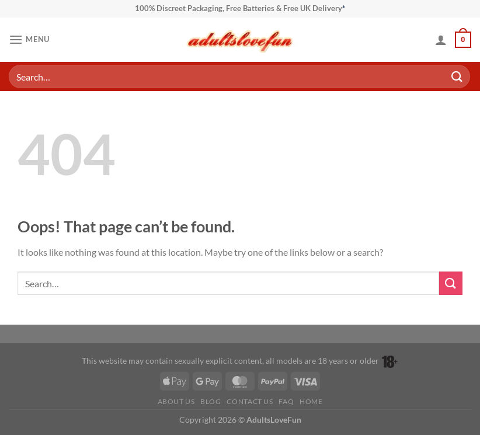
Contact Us (250, 401)
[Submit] (457, 76)
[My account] (441, 40)
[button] (29, 39)
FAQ (286, 401)
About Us (176, 401)
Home (311, 401)
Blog (210, 401)
